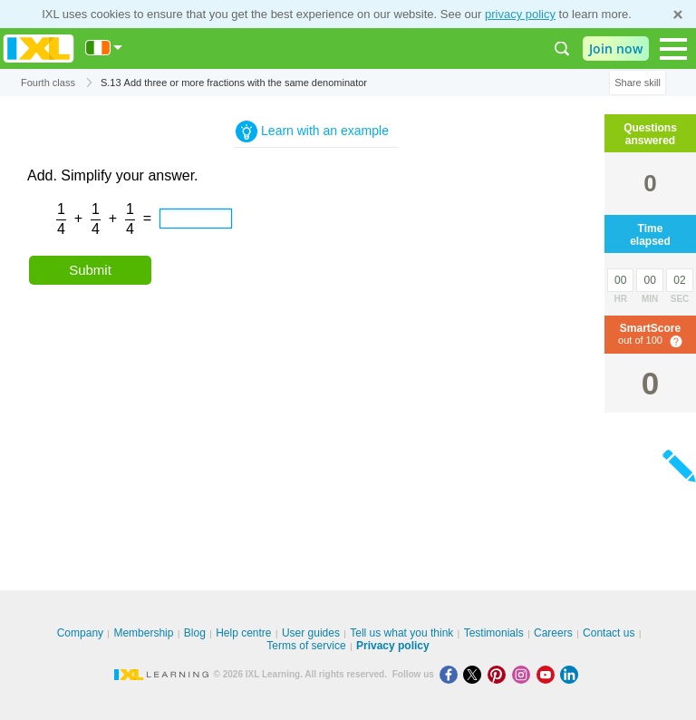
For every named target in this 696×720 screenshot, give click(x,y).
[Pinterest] (500, 674)
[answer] (196, 219)
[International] (104, 47)
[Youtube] (548, 674)
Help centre (243, 633)
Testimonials (494, 633)
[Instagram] (524, 674)
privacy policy (520, 14)
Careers (553, 633)
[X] (475, 674)
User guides (311, 633)
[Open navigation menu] (673, 49)
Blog (195, 633)
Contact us (608, 633)
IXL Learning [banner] (38, 48)
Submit (90, 269)
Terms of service (305, 645)
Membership (143, 633)
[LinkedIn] (571, 674)
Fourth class (48, 82)
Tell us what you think (401, 633)
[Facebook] (452, 674)
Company (80, 633)
